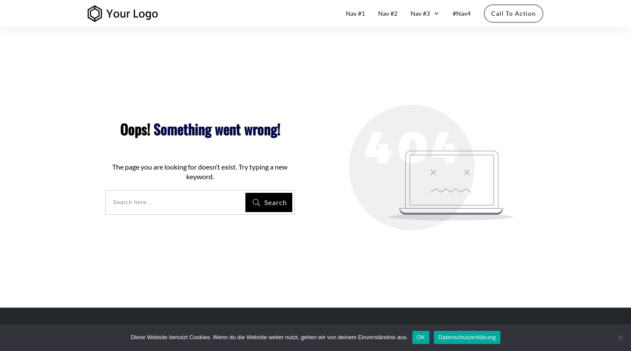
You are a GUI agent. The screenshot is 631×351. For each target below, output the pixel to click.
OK (421, 337)
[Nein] (620, 337)
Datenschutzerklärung (467, 337)
